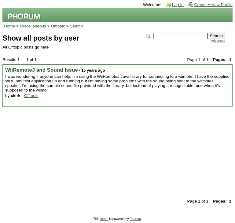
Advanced (218, 40)
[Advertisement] (117, 152)
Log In (178, 4)
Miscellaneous (33, 26)
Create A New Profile (213, 4)
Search (76, 26)
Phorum (135, 219)
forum (104, 219)
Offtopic (58, 26)
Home (9, 26)
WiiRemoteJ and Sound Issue (41, 70)
